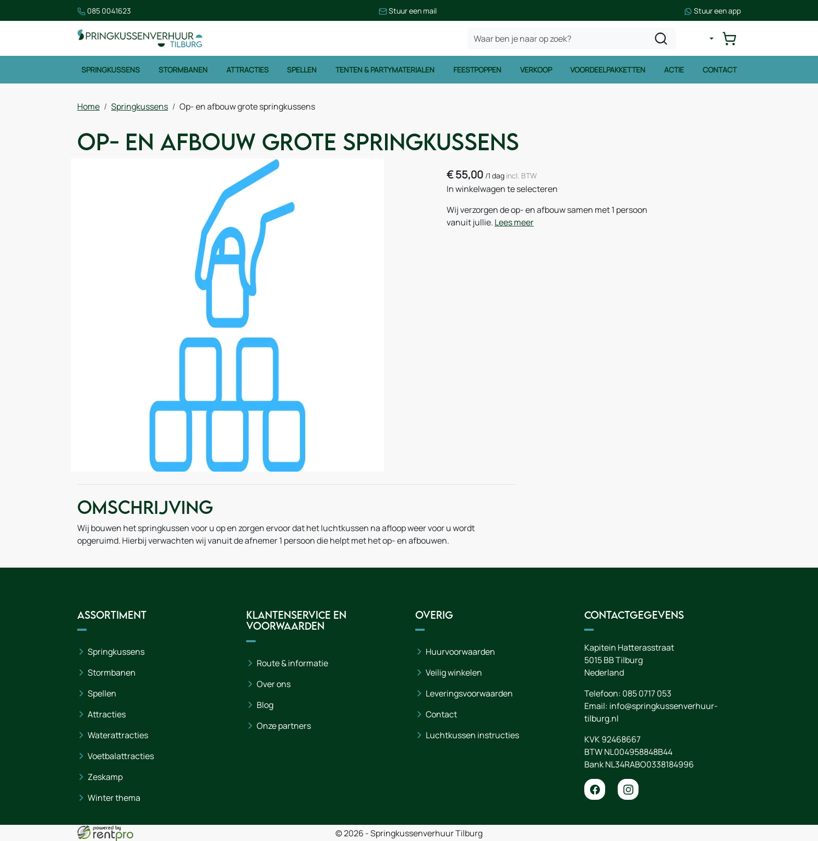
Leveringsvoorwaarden (469, 693)
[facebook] (594, 789)
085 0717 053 (646, 693)
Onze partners (284, 725)
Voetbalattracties (121, 756)
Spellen (302, 70)
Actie (674, 70)
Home (88, 106)
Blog (265, 705)
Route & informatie (292, 663)
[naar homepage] (139, 38)
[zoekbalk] (571, 39)
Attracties (247, 70)
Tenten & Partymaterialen (385, 70)
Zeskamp (105, 777)
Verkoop (536, 70)
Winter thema (114, 797)
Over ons (274, 684)
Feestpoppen (477, 70)
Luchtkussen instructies (472, 735)
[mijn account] (703, 38)
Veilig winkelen (454, 672)
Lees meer (514, 222)
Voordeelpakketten (607, 70)
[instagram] (628, 789)
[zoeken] (661, 39)
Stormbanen (183, 70)
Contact (720, 70)
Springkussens (110, 70)
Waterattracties (118, 735)
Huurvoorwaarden (460, 651)
